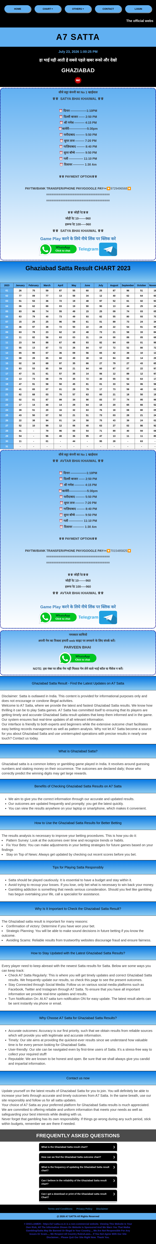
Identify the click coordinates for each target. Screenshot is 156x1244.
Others (78, 9)
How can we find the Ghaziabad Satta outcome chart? (71, 1157)
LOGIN (138, 9)
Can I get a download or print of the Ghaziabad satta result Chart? (74, 1196)
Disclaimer (102, 1208)
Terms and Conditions (60, 1208)
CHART (48, 9)
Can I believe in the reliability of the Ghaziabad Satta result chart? (74, 1182)
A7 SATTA (78, 37)
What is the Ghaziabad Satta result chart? (64, 1147)
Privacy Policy (84, 1208)
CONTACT (108, 9)
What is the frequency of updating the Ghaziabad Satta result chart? (75, 1169)
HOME (17, 9)
